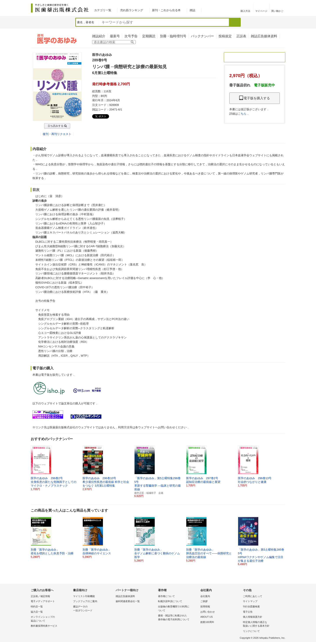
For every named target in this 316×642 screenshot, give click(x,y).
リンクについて (251, 631)
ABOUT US (206, 616)
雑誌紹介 (98, 36)
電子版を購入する (254, 98)
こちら (242, 113)
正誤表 (241, 36)
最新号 (115, 36)
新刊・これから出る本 (166, 10)
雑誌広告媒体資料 (264, 36)
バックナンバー (202, 36)
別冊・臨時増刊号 (173, 36)
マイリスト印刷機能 (84, 596)
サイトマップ (250, 601)
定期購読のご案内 (254, 57)
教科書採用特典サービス (44, 625)
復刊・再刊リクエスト (57, 134)
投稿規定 (225, 36)
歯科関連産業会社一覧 (128, 601)
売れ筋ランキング (131, 10)
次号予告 (131, 36)
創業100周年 (207, 622)
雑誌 (192, 10)
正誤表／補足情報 (40, 596)
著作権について (166, 596)
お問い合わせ (207, 611)
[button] (282, 466)
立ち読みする (55, 125)
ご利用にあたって (252, 596)
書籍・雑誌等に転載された (178, 617)
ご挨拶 (204, 601)
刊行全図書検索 (251, 606)
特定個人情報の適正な (263, 624)
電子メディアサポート (43, 601)
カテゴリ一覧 (102, 10)
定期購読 (148, 36)
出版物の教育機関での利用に (178, 608)
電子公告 (248, 611)
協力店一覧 (37, 611)
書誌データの (93, 608)
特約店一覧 (37, 606)
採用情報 (205, 606)
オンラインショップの (51, 619)
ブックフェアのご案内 (85, 601)
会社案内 (205, 596)
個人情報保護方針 (252, 616)
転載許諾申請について (170, 601)
